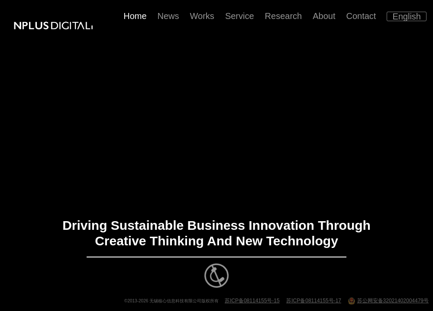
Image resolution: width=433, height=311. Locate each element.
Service (239, 16)
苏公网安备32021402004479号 (388, 301)
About (324, 16)
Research (283, 16)
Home (134, 16)
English (406, 16)
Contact (361, 16)
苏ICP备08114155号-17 (313, 301)
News (168, 16)
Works (202, 16)
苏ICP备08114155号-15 (252, 301)
